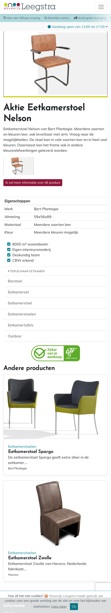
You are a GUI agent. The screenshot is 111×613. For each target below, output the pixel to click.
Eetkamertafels (20, 325)
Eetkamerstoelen (22, 314)
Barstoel (15, 281)
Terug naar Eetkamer (26, 271)
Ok (74, 606)
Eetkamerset (18, 292)
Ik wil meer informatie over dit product (32, 183)
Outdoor (15, 336)
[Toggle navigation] (101, 6)
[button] (78, 26)
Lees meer (59, 606)
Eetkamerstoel (20, 303)
